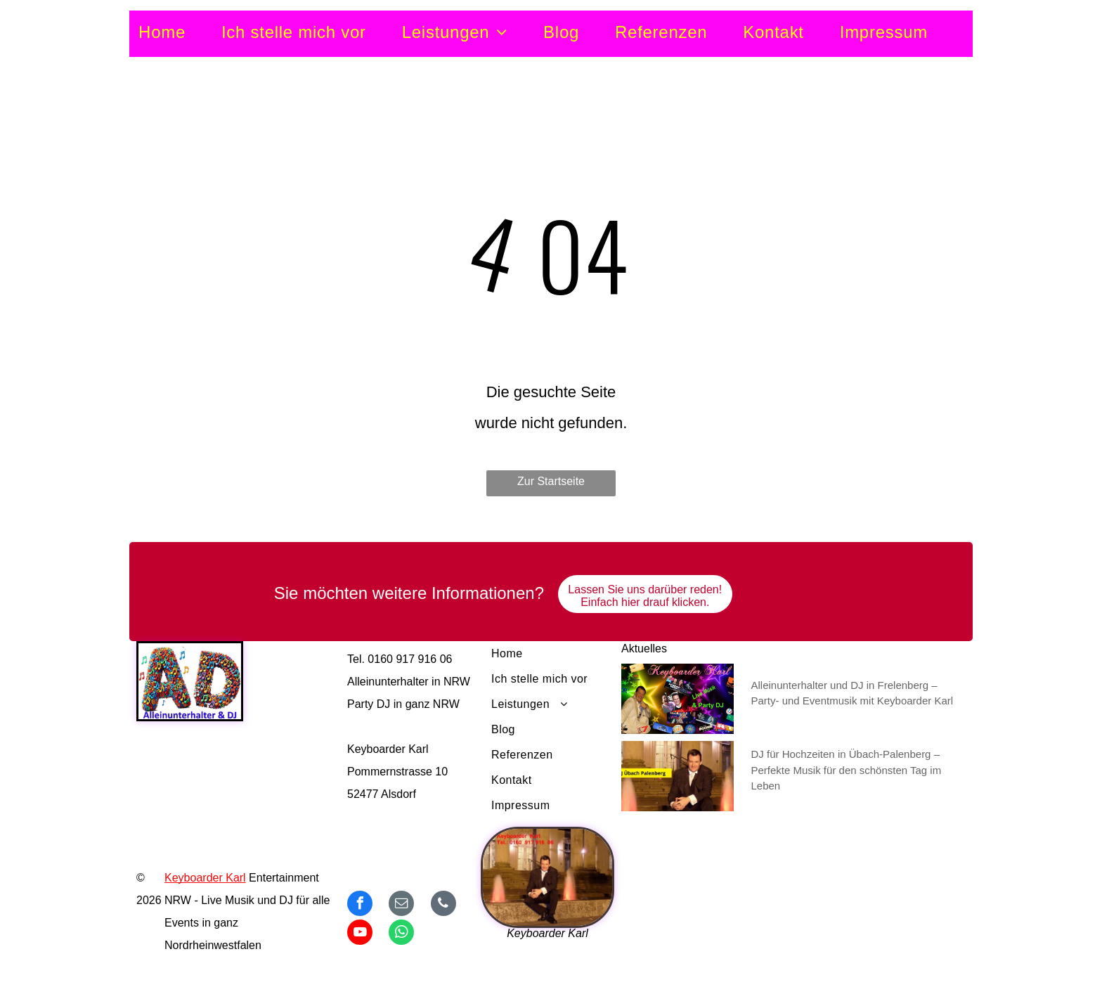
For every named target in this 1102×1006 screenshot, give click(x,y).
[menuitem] (179, 33)
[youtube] (359, 934)
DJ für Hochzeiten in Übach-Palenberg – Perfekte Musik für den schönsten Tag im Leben (846, 770)
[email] (401, 905)
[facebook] (359, 905)
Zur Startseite (551, 481)
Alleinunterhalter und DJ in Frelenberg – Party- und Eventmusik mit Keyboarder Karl (852, 693)
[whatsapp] (401, 934)
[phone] (443, 905)
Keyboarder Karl (205, 878)
